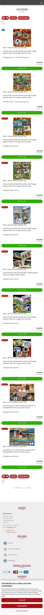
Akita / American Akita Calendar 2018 (15, 402)
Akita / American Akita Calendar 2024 (15, 136)
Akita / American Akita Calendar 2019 (14, 358)
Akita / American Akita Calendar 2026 (15, 48)
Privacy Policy (12, 555)
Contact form (10, 530)
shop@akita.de (11, 527)
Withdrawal (11, 560)
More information (22, 611)
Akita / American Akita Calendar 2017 (14, 446)
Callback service (11, 532)
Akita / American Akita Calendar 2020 (15, 313)
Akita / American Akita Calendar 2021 (14, 269)
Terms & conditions (14, 549)
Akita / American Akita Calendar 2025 (15, 92)
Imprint (10, 543)
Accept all (22, 600)
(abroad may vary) (23, 57)
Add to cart (22, 68)
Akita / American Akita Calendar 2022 (15, 225)
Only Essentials (22, 606)
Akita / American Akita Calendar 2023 (15, 180)
